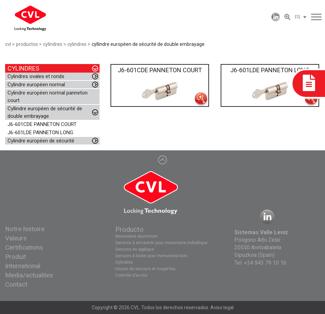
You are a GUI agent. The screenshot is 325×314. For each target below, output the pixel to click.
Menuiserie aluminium (136, 236)
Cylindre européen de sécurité (41, 141)
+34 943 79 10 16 (265, 263)
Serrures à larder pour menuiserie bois (151, 255)
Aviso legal (222, 307)
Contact (16, 284)
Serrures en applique (134, 249)
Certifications (24, 247)
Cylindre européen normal (36, 84)
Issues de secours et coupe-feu (145, 268)
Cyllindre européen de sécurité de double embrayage (45, 112)
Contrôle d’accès (131, 275)
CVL (135, 307)
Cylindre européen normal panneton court (48, 96)
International (22, 266)
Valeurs (16, 238)
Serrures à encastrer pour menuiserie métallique (161, 242)
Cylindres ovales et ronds (36, 76)
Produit (15, 257)
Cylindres (124, 262)
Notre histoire (24, 229)
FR (297, 17)
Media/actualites (29, 275)
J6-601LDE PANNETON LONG (40, 132)
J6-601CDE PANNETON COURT (42, 124)
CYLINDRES (23, 68)
